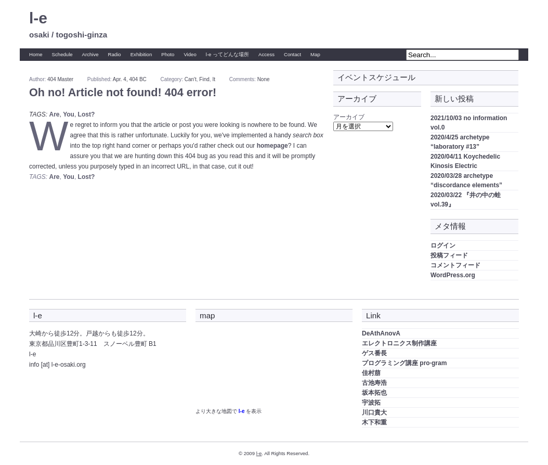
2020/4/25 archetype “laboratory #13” (459, 142)
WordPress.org (452, 275)
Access (266, 54)
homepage (272, 145)
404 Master (60, 79)
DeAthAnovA (381, 333)
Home (36, 54)
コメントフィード (455, 265)
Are (54, 114)
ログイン (442, 245)
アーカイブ (348, 117)
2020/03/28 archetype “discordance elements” (466, 180)
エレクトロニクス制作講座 (399, 343)
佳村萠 (371, 373)
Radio (114, 54)
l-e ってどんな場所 (227, 54)
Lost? (86, 114)
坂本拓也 (374, 392)
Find (204, 79)
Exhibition (141, 54)
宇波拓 (371, 402)
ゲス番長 (374, 353)
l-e (38, 18)
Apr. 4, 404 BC (130, 79)
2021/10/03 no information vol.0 (468, 122)
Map (315, 54)
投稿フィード (449, 255)
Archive (90, 54)
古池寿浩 (374, 382)
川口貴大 (374, 412)
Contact (292, 54)
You (68, 114)
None (263, 79)
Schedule (62, 54)
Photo (167, 54)
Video (190, 54)
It (213, 79)
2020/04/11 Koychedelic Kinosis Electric (465, 161)
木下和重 (374, 422)
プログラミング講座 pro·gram (404, 363)
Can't (191, 79)
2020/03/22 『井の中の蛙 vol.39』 (465, 199)
